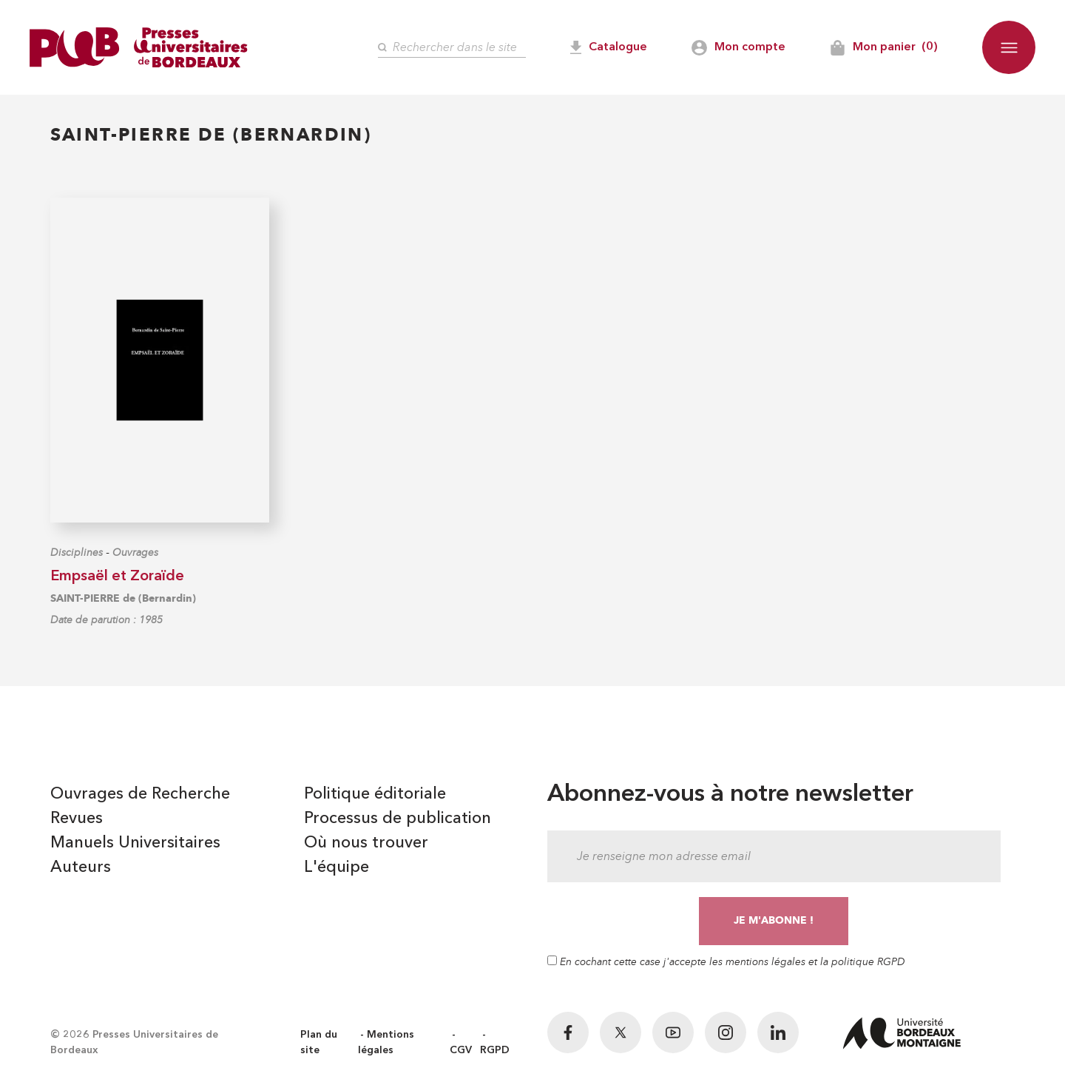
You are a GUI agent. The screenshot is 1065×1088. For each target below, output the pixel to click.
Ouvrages (135, 552)
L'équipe (336, 867)
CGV (461, 1050)
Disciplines (76, 552)
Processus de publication (397, 818)
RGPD (495, 1050)
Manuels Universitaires (135, 843)
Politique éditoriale (375, 794)
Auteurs (80, 867)
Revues (76, 818)
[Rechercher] (452, 48)
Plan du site (318, 1042)
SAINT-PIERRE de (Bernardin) (123, 598)
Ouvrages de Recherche (140, 794)
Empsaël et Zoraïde (117, 576)
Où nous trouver (366, 843)
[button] (1008, 47)
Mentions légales (386, 1042)
